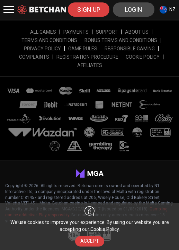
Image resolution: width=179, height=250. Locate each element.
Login (133, 9)
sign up (88, 9)
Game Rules (82, 48)
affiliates (89, 65)
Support (107, 32)
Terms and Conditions (49, 40)
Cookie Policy (143, 57)
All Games (43, 32)
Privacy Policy (42, 48)
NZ (168, 10)
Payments (76, 32)
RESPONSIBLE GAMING (130, 48)
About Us (137, 32)
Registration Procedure (87, 57)
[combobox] (167, 9)
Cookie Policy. (105, 229)
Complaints (34, 57)
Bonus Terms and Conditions (120, 40)
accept (89, 241)
